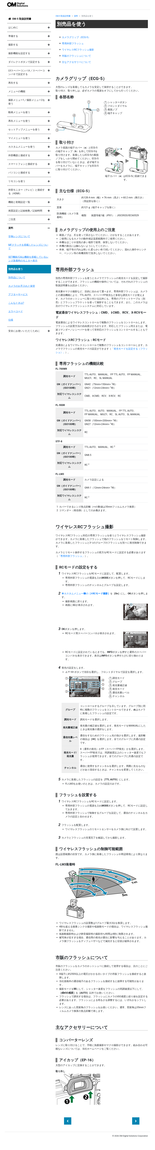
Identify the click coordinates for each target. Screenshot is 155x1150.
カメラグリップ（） (76, 37)
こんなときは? (16, 302)
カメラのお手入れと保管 (21, 286)
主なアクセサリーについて (76, 62)
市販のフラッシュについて (76, 55)
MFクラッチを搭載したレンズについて (28, 246)
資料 (76, 16)
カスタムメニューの (86, 593)
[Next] (135, 1121)
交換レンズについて (19, 236)
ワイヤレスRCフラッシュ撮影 (78, 49)
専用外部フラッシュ (73, 43)
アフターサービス (18, 294)
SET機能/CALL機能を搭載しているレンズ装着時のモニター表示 (28, 259)
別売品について (16, 277)
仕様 (10, 319)
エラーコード (15, 311)
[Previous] (67, 1121)
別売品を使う (15, 269)
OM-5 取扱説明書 (21, 18)
